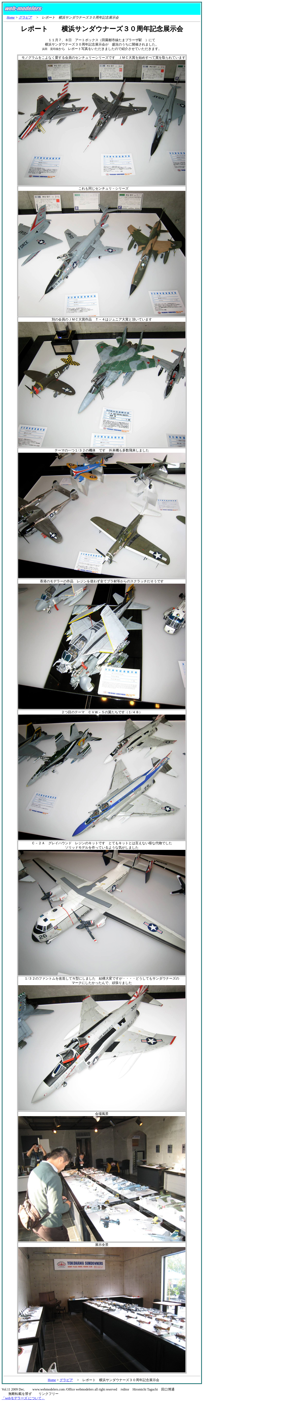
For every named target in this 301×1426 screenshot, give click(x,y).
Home (11, 17)
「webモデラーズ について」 (23, 1398)
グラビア (25, 17)
